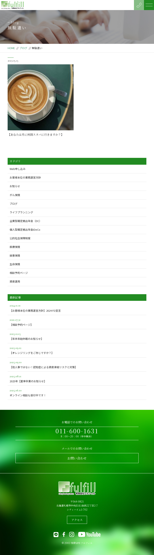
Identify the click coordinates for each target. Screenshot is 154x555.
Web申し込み (17, 169)
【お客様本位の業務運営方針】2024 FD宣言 (77, 307)
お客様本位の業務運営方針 (25, 177)
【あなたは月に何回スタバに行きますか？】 (36, 135)
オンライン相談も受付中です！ (77, 392)
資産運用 (15, 281)
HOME (11, 48)
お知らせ (15, 186)
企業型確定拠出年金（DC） (26, 221)
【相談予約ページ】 (77, 322)
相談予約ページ (19, 273)
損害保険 (15, 255)
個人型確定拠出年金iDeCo (25, 229)
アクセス (77, 520)
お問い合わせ (77, 458)
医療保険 (15, 247)
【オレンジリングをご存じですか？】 (77, 350)
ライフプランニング (21, 212)
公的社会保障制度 (20, 238)
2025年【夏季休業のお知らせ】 (77, 378)
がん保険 (15, 195)
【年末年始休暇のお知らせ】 (77, 336)
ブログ (23, 48)
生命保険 (15, 264)
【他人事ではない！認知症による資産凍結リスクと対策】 (77, 364)
